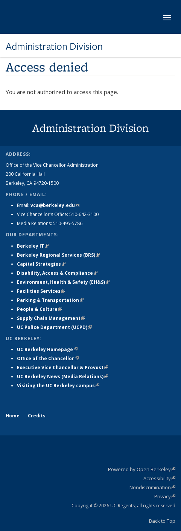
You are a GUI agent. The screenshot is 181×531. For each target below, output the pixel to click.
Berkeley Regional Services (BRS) (58, 255)
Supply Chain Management (51, 318)
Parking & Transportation (50, 300)
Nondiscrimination (152, 487)
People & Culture (39, 309)
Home (13, 415)
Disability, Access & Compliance (57, 273)
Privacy (164, 496)
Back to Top (162, 520)
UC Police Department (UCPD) (54, 327)
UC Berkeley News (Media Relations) (62, 376)
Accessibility (159, 478)
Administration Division (54, 46)
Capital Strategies (41, 264)
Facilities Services (41, 291)
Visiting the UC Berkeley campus (58, 385)
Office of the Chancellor (48, 358)
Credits (37, 415)
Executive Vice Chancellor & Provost (62, 367)
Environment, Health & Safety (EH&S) (63, 282)
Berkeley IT (33, 246)
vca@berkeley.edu (54, 205)
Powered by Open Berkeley (141, 469)
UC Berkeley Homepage (47, 349)
